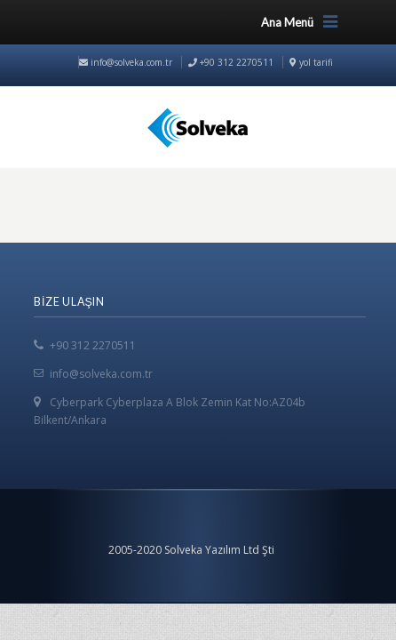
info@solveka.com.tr (125, 62)
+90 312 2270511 (93, 345)
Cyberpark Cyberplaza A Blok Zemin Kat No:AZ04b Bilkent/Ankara (169, 411)
